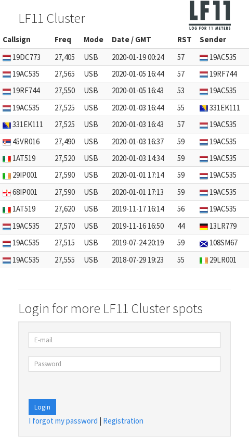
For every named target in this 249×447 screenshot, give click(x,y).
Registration (123, 421)
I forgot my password (63, 421)
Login (42, 407)
